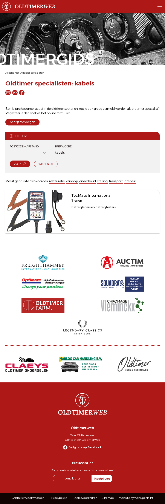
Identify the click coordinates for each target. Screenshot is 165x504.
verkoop (72, 181)
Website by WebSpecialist (136, 497)
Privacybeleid (58, 497)
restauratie (57, 181)
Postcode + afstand (24, 146)
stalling (102, 181)
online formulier (58, 113)
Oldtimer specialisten (32, 72)
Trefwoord (63, 146)
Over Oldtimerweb (82, 435)
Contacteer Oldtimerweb (82, 439)
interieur (130, 181)
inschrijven (102, 478)
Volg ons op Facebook (85, 447)
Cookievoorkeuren (85, 497)
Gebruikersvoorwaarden (28, 497)
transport (116, 181)
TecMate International (91, 195)
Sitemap (108, 497)
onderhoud (87, 181)
